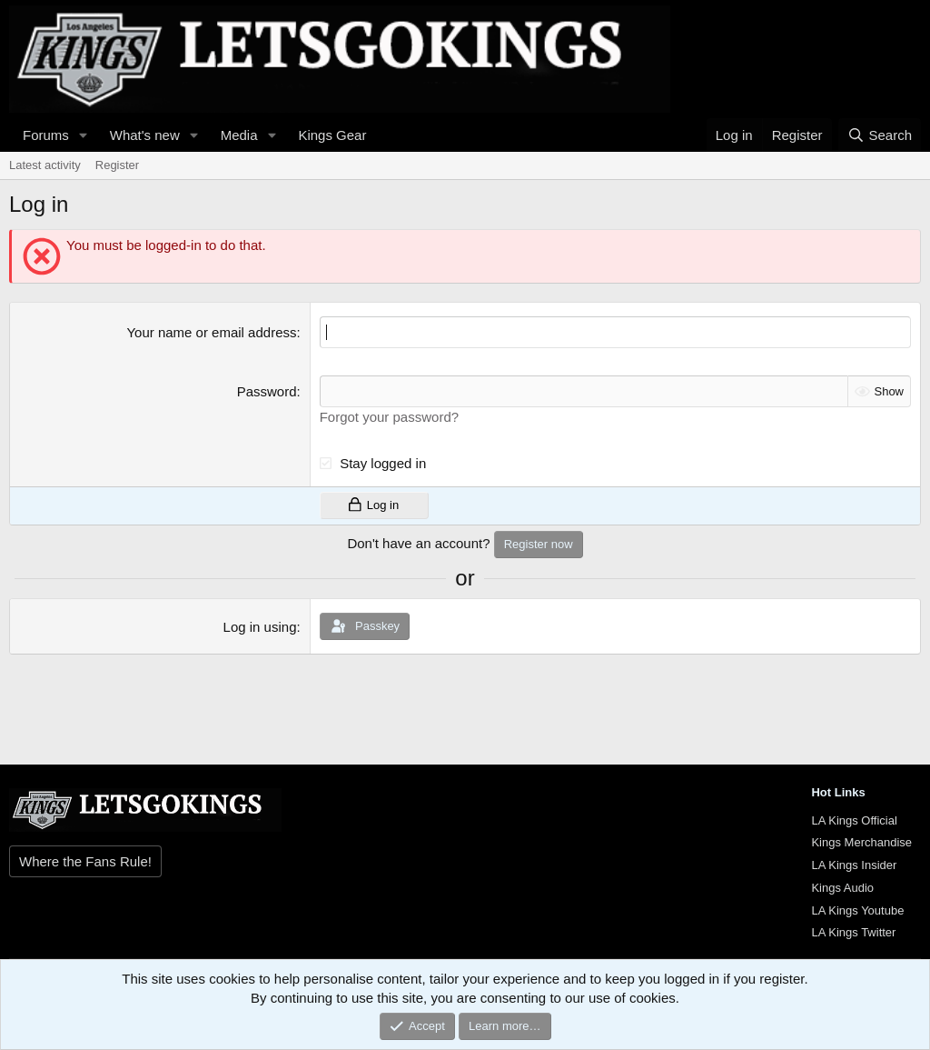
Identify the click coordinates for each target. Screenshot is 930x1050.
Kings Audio (842, 888)
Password (267, 391)
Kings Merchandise (861, 842)
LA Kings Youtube (857, 910)
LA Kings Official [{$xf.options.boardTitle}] (853, 820)
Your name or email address (211, 332)
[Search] (879, 135)
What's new (145, 135)
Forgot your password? (389, 417)
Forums (46, 135)
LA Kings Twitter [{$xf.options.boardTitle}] (853, 932)
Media (239, 135)
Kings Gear (332, 135)
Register (117, 165)
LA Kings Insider (853, 865)
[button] (83, 135)
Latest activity (45, 165)
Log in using (260, 627)
